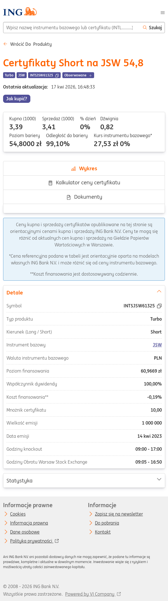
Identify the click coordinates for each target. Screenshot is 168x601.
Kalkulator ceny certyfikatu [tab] (84, 182)
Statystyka (84, 480)
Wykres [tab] (84, 168)
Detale (84, 292)
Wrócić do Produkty (27, 44)
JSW (157, 345)
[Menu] (162, 12)
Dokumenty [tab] (84, 196)
